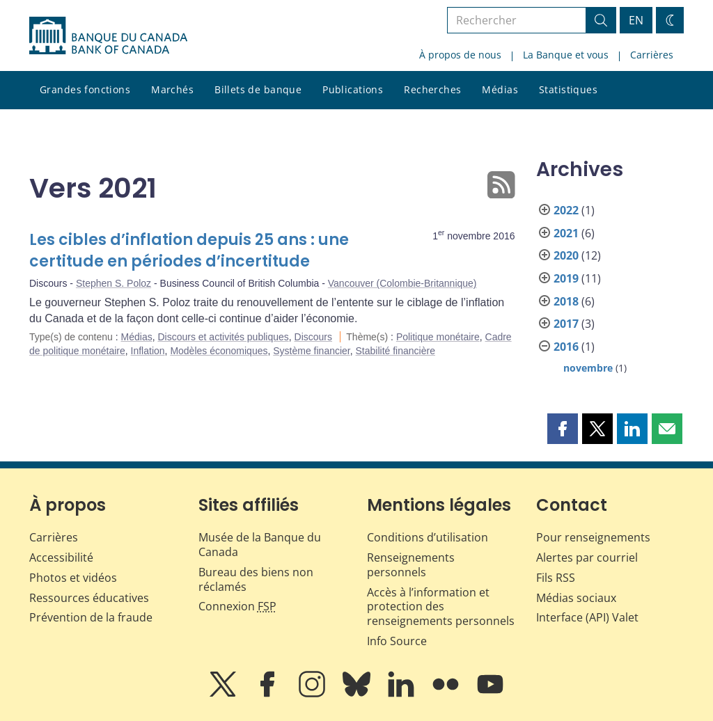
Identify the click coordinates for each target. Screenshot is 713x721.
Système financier (311, 350)
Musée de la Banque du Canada (259, 545)
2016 (566, 346)
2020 (566, 255)
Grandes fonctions (85, 89)
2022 (566, 210)
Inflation (148, 350)
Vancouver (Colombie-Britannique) (402, 283)
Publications (352, 89)
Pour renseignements (593, 537)
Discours (313, 336)
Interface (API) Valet (587, 617)
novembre (588, 367)
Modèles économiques (218, 350)
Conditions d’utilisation (427, 537)
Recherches (432, 89)
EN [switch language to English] (636, 20)
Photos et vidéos (73, 577)
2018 (566, 301)
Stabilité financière (395, 350)
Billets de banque (257, 89)
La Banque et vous (566, 54)
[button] (562, 428)
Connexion (237, 606)
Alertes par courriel (587, 557)
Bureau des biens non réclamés (255, 579)
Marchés (172, 89)
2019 (566, 278)
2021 (566, 233)
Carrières (651, 54)
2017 (566, 323)
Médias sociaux (576, 597)
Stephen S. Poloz (113, 283)
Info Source (397, 641)
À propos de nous (460, 54)
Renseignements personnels (411, 565)
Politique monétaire (438, 336)
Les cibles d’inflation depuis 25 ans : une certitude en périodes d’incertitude (189, 251)
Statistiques (568, 89)
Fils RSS (555, 577)
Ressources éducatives (89, 597)
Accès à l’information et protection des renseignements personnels (441, 607)
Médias (500, 89)
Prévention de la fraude (90, 617)
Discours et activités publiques (222, 336)
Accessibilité (61, 557)
